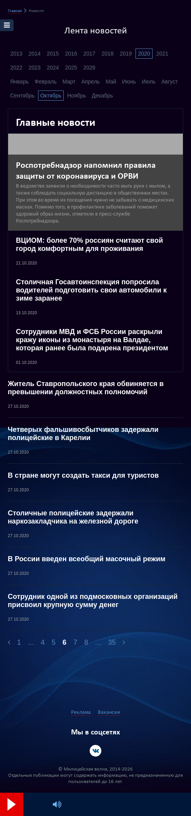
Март (69, 81)
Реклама (81, 712)
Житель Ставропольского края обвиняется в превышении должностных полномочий (86, 388)
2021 (162, 53)
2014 (34, 53)
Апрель (90, 81)
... (31, 642)
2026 (89, 67)
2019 (126, 53)
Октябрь (50, 95)
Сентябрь (22, 95)
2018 (107, 53)
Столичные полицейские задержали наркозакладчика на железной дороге (73, 517)
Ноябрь (76, 95)
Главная (15, 11)
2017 (89, 53)
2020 (144, 53)
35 (112, 642)
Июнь (129, 81)
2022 (16, 67)
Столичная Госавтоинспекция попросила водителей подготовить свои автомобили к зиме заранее (91, 290)
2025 (71, 67)
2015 (53, 53)
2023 (34, 67)
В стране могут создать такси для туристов (83, 475)
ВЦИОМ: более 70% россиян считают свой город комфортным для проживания (89, 244)
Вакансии (109, 712)
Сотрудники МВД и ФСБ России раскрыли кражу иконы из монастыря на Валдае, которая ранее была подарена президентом (92, 340)
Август (169, 81)
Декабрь (102, 95)
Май (111, 81)
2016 (71, 53)
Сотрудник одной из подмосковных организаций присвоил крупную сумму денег (93, 601)
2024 (53, 67)
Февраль (46, 81)
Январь (19, 81)
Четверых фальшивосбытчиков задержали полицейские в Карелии (83, 434)
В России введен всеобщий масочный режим (86, 559)
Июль (149, 81)
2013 (16, 53)
